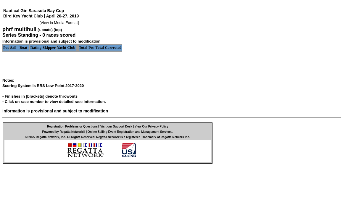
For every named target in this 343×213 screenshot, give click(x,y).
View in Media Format (59, 22)
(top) (58, 30)
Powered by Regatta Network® (63, 131)
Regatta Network (47, 137)
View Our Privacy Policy (151, 126)
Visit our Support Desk (116, 126)
